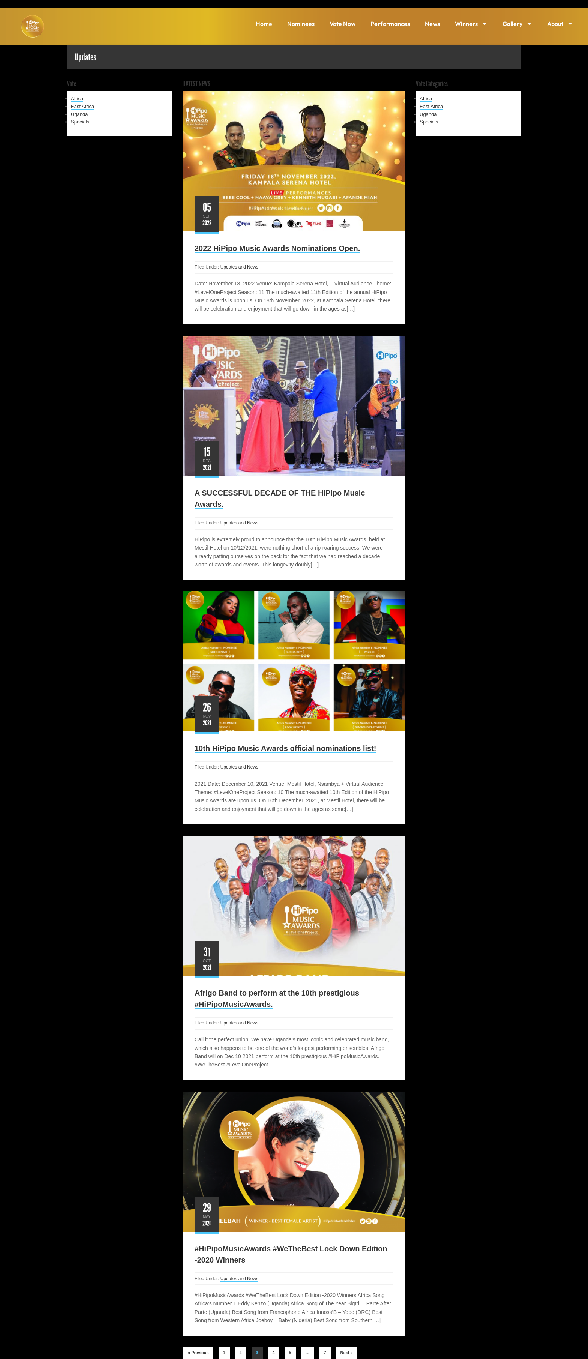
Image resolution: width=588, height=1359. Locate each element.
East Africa (82, 106)
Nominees (301, 23)
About (560, 23)
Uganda (79, 114)
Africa (77, 98)
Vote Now (343, 23)
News (432, 23)
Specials (80, 122)
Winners (471, 23)
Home (264, 23)
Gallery (517, 23)
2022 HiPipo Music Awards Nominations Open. (277, 248)
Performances (390, 23)
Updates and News (239, 267)
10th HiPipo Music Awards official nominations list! (285, 748)
